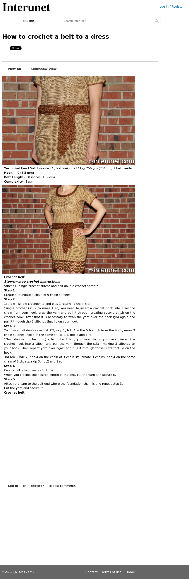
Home (130, 572)
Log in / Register (172, 6)
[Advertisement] (69, 530)
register (37, 486)
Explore (28, 21)
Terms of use (111, 572)
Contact (92, 572)
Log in (13, 486)
